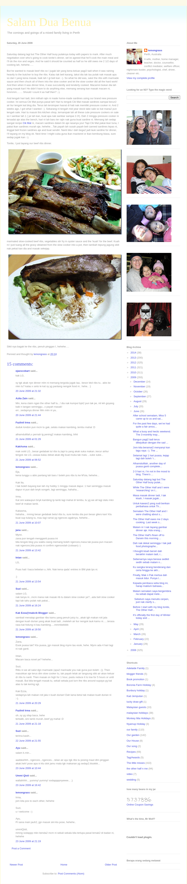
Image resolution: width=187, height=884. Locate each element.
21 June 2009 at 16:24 (28, 605)
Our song (132, 746)
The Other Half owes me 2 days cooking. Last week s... (150, 521)
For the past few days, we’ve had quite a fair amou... (151, 425)
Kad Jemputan (135, 696)
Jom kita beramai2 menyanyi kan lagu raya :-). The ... (151, 449)
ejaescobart (23, 370)
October (138, 391)
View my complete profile (141, 78)
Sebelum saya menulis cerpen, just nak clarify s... (151, 601)
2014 (134, 352)
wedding (131, 779)
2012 (134, 362)
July (136, 406)
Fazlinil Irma (23, 422)
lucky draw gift (135, 701)
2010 (134, 372)
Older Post (111, 864)
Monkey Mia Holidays (139, 718)
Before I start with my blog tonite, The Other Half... (151, 609)
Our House (133, 740)
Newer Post (16, 864)
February (139, 639)
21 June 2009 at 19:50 (28, 629)
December (140, 381)
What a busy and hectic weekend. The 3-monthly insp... (152, 433)
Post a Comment (21, 848)
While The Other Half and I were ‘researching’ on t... (151, 489)
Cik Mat (27, 123)
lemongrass (23, 466)
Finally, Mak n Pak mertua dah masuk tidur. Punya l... (150, 577)
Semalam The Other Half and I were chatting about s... (150, 513)
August (138, 401)
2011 (134, 367)
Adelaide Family (136, 668)
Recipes (131, 751)
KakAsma (21, 446)
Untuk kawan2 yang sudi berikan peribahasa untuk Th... (151, 505)
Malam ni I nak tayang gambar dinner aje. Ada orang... (150, 529)
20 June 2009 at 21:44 (28, 415)
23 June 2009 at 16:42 (28, 785)
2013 (134, 357)
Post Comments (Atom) (71, 873)
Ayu (18, 747)
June (137, 411)
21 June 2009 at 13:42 (28, 550)
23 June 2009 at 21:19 (28, 841)
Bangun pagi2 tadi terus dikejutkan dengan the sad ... (150, 441)
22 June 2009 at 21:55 (28, 740)
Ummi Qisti (22, 775)
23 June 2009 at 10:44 (28, 768)
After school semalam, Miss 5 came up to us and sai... (149, 417)
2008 (134, 650)
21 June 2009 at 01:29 (28, 439)
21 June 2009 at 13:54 (28, 581)
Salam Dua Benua (49, 22)
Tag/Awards (133, 757)
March (137, 634)
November (140, 386)
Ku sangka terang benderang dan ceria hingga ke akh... (151, 569)
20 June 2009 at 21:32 (28, 390)
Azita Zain (21, 398)
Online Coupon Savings (140, 804)
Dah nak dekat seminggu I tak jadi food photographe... (152, 545)
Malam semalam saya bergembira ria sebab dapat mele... (152, 593)
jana (18, 530)
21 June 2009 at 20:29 (28, 703)
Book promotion (135, 679)
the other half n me (137, 768)
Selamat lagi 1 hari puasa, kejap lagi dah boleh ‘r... (151, 457)
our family (132, 729)
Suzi (18, 588)
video (130, 774)
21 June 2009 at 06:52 (28, 459)
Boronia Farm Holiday (139, 685)
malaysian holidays (137, 712)
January (138, 643)
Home (64, 864)
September (140, 396)
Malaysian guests (136, 707)
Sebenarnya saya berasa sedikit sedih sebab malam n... (151, 561)
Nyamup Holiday (136, 723)
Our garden (133, 735)
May (136, 624)
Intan (19, 557)
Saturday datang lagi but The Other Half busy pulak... (149, 481)
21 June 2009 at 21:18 (28, 723)
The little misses (136, 762)
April (136, 629)
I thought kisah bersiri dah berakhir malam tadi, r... (147, 553)
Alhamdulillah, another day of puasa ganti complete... (149, 465)
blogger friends (135, 673)
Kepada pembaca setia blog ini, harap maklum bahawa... (150, 585)
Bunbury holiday (136, 690)
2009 (134, 377)
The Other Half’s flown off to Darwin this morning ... (148, 537)
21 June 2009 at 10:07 (28, 522)
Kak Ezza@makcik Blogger (32, 612)
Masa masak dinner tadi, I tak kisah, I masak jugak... (149, 497)
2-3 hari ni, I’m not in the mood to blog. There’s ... (151, 473)
